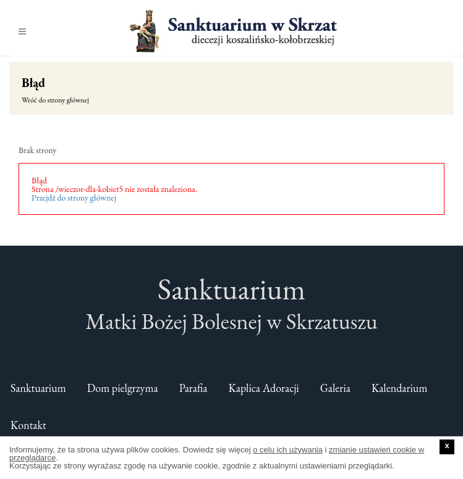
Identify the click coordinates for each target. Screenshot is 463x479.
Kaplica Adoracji (264, 388)
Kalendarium (400, 388)
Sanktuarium (38, 388)
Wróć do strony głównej (55, 100)
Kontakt (28, 425)
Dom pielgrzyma (122, 388)
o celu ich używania (288, 449)
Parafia (193, 388)
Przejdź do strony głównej (74, 197)
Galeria (335, 388)
